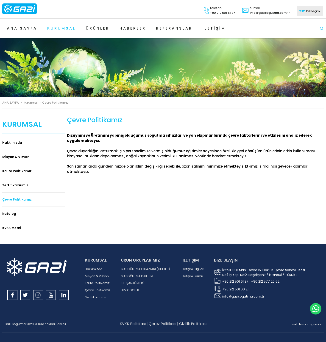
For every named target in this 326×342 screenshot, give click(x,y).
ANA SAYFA (10, 102)
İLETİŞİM (191, 260)
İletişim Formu (193, 276)
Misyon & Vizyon (15, 156)
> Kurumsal (28, 102)
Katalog (9, 213)
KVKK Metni (11, 228)
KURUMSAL (96, 260)
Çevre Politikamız (17, 199)
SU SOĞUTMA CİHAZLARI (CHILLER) (145, 269)
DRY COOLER (130, 290)
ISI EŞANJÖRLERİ (132, 283)
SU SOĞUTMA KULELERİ (137, 276)
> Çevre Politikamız (53, 102)
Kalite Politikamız (17, 171)
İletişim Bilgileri (193, 269)
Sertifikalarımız (15, 185)
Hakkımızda (12, 142)
